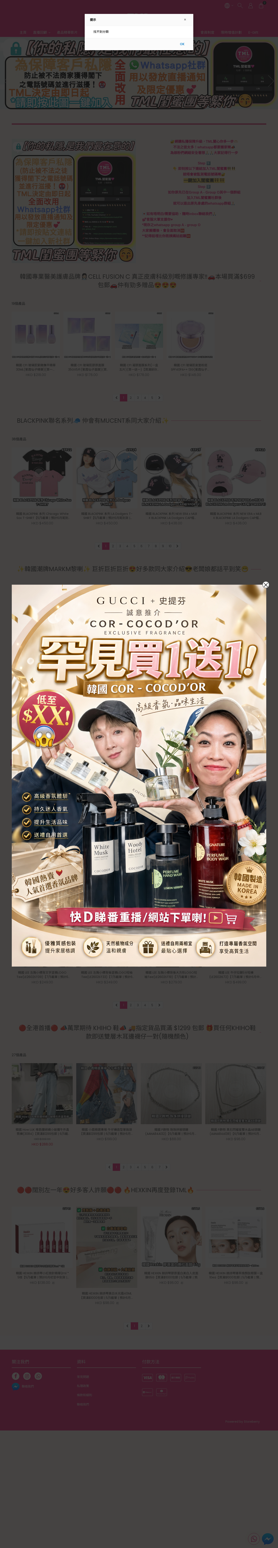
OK (182, 44)
